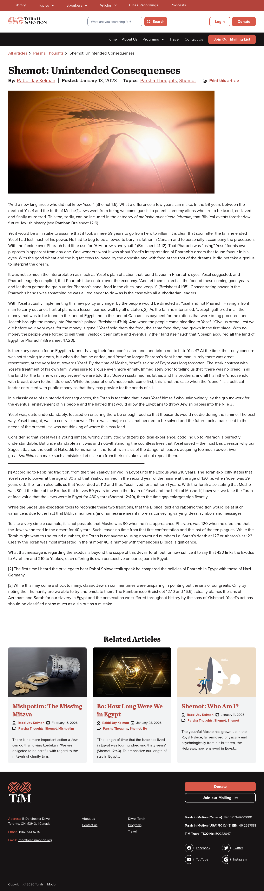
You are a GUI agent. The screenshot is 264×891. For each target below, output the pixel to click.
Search (159, 21)
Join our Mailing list (220, 797)
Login (220, 21)
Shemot (187, 81)
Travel (174, 39)
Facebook (203, 848)
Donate (244, 21)
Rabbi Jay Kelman (36, 81)
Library (20, 5)
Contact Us (194, 39)
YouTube (202, 859)
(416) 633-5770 (29, 832)
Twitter (238, 848)
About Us (130, 39)
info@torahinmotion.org (35, 840)
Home (112, 39)
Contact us (89, 825)
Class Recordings (143, 5)
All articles (17, 53)
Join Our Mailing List (232, 39)
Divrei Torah (136, 819)
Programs (153, 39)
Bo (145, 729)
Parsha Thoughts (48, 53)
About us (88, 819)
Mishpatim (66, 729)
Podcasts (178, 5)
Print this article (220, 80)
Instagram (240, 859)
